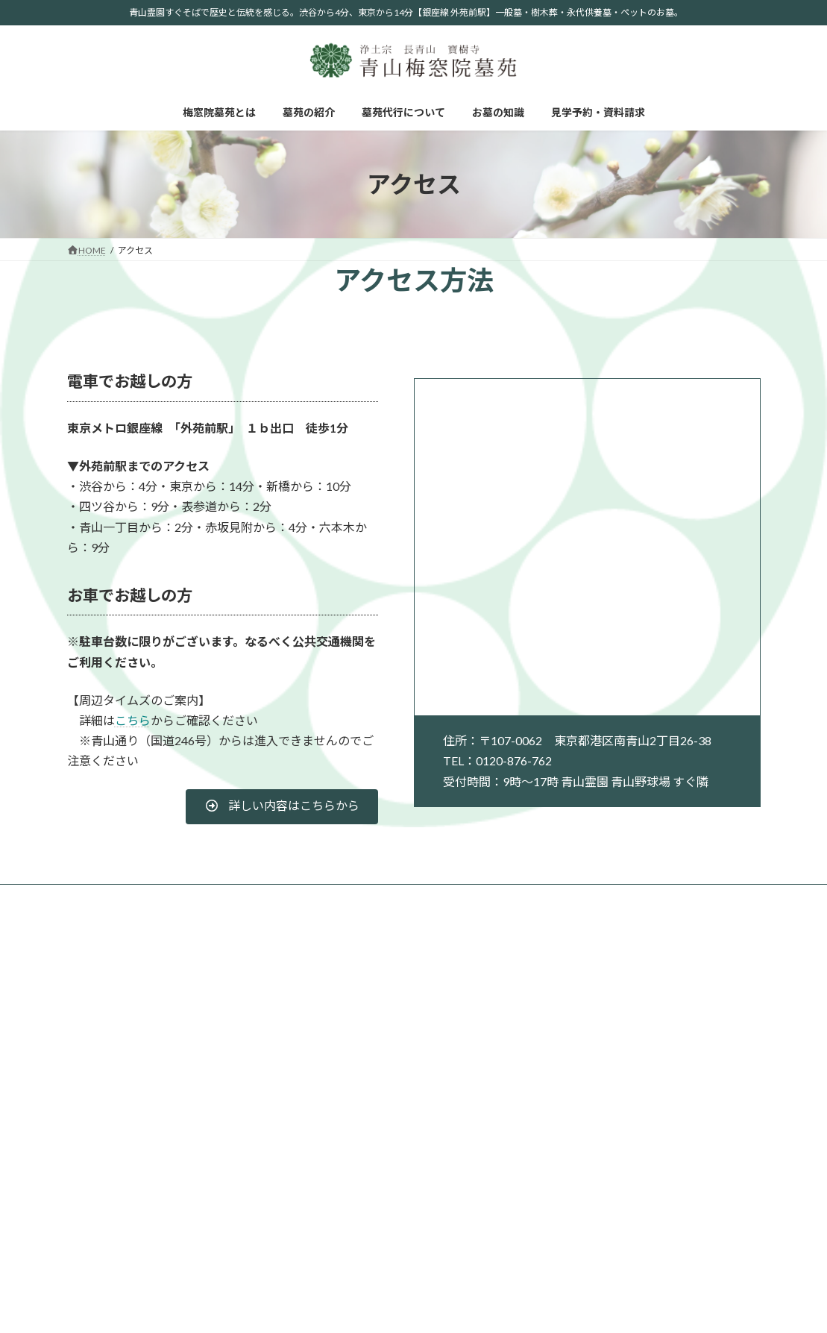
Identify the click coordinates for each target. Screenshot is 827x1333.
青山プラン (701, 996)
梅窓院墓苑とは (112, 897)
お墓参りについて (597, 1197)
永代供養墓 (701, 1016)
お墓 (687, 976)
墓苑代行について (282, 897)
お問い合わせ (705, 1099)
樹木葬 (692, 1035)
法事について (588, 1217)
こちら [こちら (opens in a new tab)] (133, 720)
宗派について (588, 1118)
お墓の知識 (370, 897)
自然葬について (593, 1138)
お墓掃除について (597, 1237)
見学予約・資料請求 (461, 897)
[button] (281, 806)
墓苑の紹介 (195, 897)
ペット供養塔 (705, 1055)
